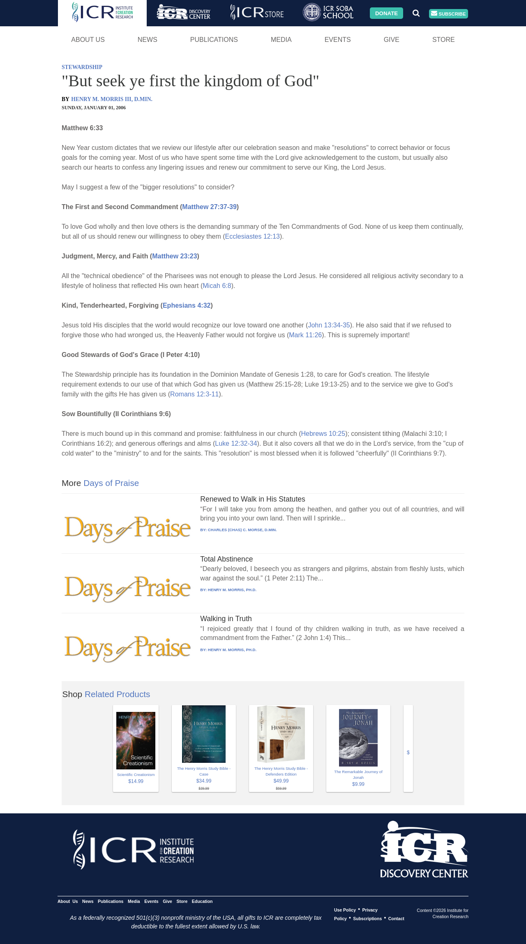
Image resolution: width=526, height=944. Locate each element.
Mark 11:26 (305, 335)
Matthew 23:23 (174, 256)
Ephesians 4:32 (187, 305)
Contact (396, 918)
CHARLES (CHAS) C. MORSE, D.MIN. (242, 529)
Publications (214, 39)
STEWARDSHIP (82, 67)
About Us (88, 39)
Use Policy (345, 909)
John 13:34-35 (329, 325)
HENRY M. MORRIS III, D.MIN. (111, 99)
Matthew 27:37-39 (209, 206)
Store (443, 39)
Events (338, 39)
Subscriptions (367, 918)
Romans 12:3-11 (194, 394)
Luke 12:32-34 (236, 443)
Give (391, 39)
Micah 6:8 (217, 285)
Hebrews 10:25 (323, 433)
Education (202, 900)
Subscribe (448, 13)
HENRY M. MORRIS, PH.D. (232, 589)
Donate (386, 13)
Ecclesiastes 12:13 (252, 236)
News (147, 39)
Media (281, 39)
